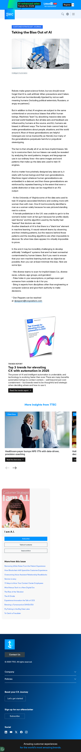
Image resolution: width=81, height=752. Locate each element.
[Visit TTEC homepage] (10, 644)
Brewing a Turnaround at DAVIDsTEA (19, 605)
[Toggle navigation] (73, 14)
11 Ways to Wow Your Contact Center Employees (23, 583)
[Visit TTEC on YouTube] (11, 732)
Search (63, 14)
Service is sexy (10, 579)
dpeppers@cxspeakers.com (28, 300)
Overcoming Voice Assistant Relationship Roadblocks (25, 575)
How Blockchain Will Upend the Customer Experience (25, 570)
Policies (8, 679)
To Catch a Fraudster (12, 613)
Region (67, 14)
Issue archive (26, 551)
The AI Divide (9, 596)
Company (9, 671)
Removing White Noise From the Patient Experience (24, 566)
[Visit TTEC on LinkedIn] (6, 732)
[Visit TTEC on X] (16, 732)
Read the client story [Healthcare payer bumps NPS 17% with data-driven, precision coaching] (15, 460)
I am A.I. (9, 531)
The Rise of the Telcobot (13, 592)
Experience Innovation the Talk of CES (19, 600)
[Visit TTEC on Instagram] (26, 732)
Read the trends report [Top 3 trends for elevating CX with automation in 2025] (20, 390)
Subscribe (26, 539)
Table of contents (26, 545)
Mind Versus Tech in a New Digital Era (19, 587)
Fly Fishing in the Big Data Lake (17, 609)
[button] (14, 468)
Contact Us (14, 654)
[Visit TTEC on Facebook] (21, 732)
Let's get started (15, 698)
